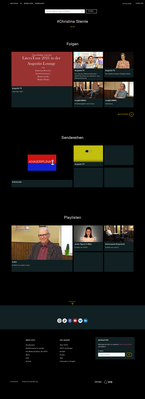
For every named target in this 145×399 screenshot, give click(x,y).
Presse (62, 355)
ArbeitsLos (109, 103)
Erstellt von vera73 (112, 247)
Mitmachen (28, 3)
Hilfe (27, 358)
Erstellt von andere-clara (21, 265)
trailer (14, 262)
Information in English (67, 361)
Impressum (14, 381)
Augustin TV (79, 70)
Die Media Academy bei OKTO (37, 351)
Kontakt (62, 351)
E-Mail (101, 351)
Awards (28, 361)
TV (21, 3)
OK (129, 354)
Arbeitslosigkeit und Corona (84, 103)
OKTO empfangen (66, 348)
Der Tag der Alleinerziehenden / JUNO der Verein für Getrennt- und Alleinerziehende (87, 76)
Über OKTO (64, 345)
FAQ (61, 358)
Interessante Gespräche (115, 244)
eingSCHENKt (80, 100)
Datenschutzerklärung (30, 381)
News (28, 355)
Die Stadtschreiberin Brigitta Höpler (118, 74)
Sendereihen (30, 345)
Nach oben (72, 303)
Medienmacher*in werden (35, 348)
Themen (92, 11)
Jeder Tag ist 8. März (83, 244)
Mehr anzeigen (126, 114)
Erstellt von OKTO (81, 247)
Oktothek (14, 3)
